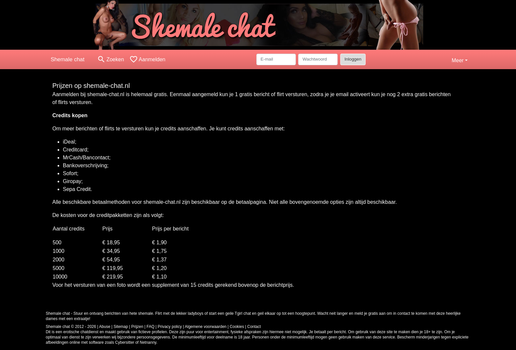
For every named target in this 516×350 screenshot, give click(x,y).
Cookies (237, 326)
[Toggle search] (110, 59)
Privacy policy (170, 326)
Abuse (104, 326)
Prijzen (137, 326)
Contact (254, 326)
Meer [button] (457, 60)
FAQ (150, 326)
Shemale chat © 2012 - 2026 (71, 326)
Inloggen (353, 59)
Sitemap (121, 326)
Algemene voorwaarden (206, 326)
